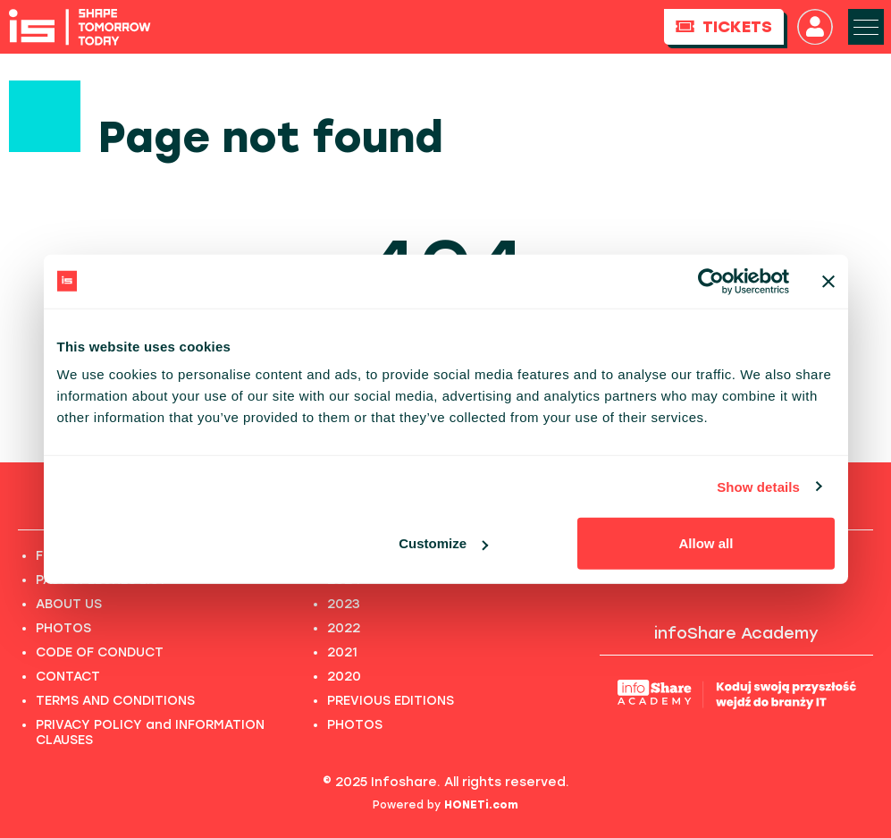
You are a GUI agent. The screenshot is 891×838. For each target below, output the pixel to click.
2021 (342, 652)
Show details (758, 486)
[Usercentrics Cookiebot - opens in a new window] (711, 280)
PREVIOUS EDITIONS (390, 700)
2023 (343, 604)
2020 (344, 676)
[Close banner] (828, 281)
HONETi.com (481, 805)
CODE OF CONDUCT (100, 652)
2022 (343, 628)
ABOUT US (69, 604)
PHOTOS (63, 628)
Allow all (706, 543)
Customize (443, 543)
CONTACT (68, 676)
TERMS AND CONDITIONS (115, 700)
